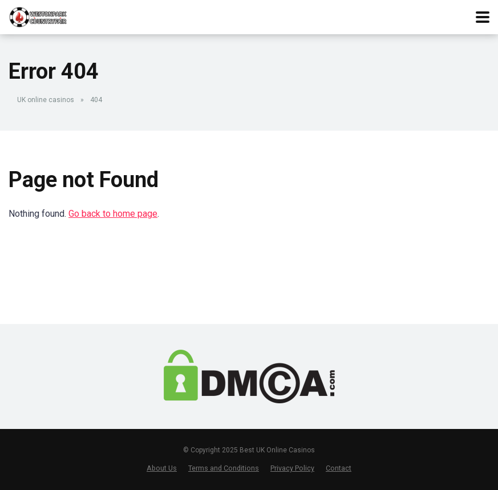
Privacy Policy (292, 468)
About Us (162, 468)
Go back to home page (112, 213)
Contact (338, 468)
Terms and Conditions (223, 468)
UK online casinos (45, 100)
